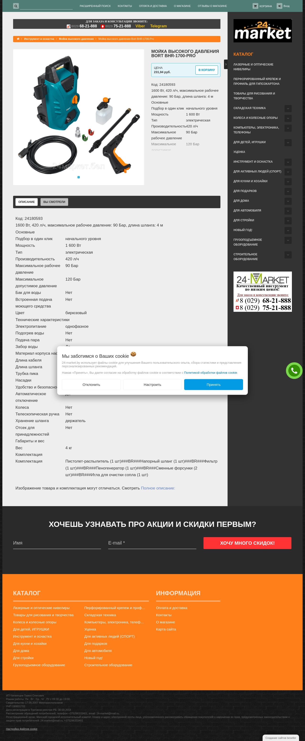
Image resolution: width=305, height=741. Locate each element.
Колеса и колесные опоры (256, 118)
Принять (214, 384)
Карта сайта (166, 629)
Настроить (152, 384)
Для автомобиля (247, 210)
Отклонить (91, 384)
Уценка (239, 152)
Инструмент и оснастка (253, 161)
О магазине (165, 622)
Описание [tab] (26, 202)
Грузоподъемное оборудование (248, 242)
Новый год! (243, 230)
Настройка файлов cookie (21, 728)
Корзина (265, 6)
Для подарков (245, 191)
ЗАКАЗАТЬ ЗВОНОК (295, 370)
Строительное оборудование (246, 257)
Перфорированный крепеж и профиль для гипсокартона (257, 81)
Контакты (164, 615)
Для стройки (244, 220)
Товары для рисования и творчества (254, 96)
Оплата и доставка (171, 608)
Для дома (241, 200)
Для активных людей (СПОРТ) (257, 171)
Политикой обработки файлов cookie (210, 372)
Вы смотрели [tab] (54, 202)
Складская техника (250, 108)
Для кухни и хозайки (250, 181)
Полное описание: (158, 488)
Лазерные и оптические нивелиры (253, 67)
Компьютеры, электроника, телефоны (256, 130)
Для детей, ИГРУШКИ (250, 142)
